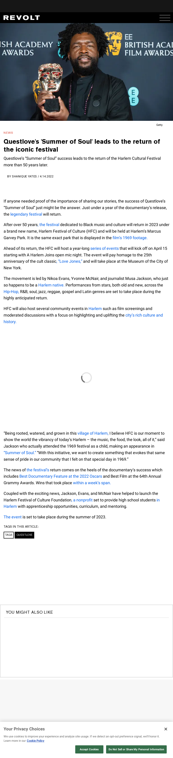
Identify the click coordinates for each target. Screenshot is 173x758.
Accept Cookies (89, 749)
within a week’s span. (92, 482)
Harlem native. (51, 285)
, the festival (48, 224)
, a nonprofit (82, 500)
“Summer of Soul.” (20, 452)
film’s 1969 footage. (130, 237)
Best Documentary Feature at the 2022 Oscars (60, 476)
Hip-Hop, (11, 291)
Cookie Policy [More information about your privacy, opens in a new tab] (35, 740)
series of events (104, 248)
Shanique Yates (24, 176)
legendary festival (26, 214)
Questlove (24, 535)
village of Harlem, (93, 433)
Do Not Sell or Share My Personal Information (136, 749)
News (8, 133)
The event (13, 517)
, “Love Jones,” (69, 261)
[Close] (166, 729)
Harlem (95, 308)
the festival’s (38, 469)
